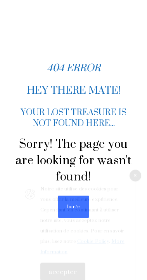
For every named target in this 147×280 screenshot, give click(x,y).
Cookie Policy (93, 242)
